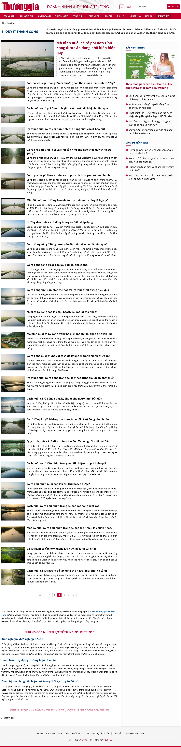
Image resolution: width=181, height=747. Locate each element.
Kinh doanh (44, 16)
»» (79, 595)
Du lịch (121, 16)
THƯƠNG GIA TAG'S (134, 733)
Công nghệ (79, 16)
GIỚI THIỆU (77, 733)
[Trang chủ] (2, 22)
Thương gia (26, 16)
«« (40, 595)
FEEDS (128, 6)
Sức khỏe (94, 16)
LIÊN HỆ (117, 733)
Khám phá (135, 16)
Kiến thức (163, 16)
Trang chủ (9, 16)
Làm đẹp (108, 16)
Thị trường (61, 16)
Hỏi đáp (149, 16)
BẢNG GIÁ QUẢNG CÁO (98, 733)
